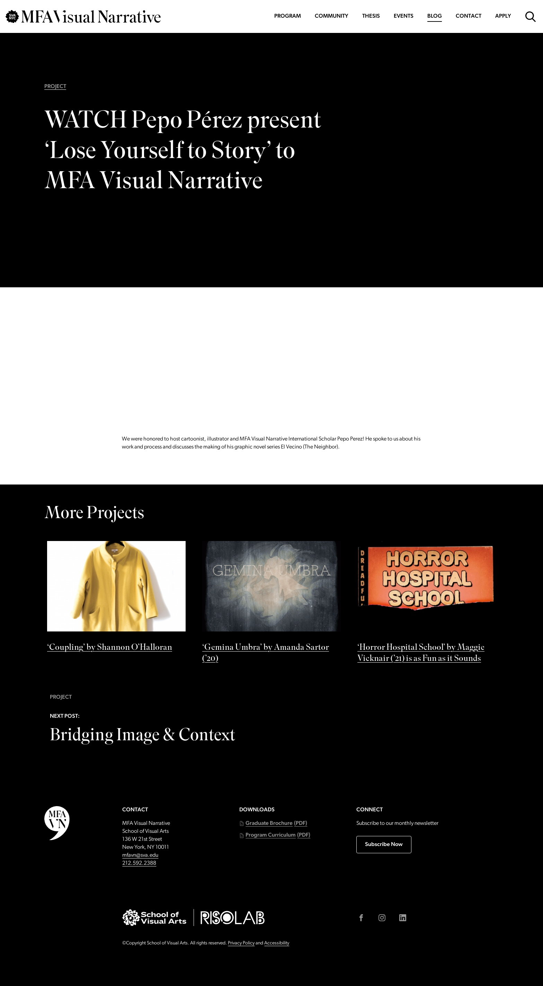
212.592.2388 (139, 863)
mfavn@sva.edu (140, 855)
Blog (434, 16)
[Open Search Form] (530, 16)
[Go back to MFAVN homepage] (83, 16)
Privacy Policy (241, 943)
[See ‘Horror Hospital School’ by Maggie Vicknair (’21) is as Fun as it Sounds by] (426, 604)
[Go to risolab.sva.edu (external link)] (233, 917)
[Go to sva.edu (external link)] (154, 917)
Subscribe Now (384, 844)
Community (331, 16)
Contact (468, 16)
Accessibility (276, 943)
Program (287, 16)
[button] (273, 824)
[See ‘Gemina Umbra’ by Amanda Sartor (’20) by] (271, 604)
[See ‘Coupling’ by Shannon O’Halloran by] (116, 598)
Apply (503, 16)
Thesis (371, 16)
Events (403, 16)
